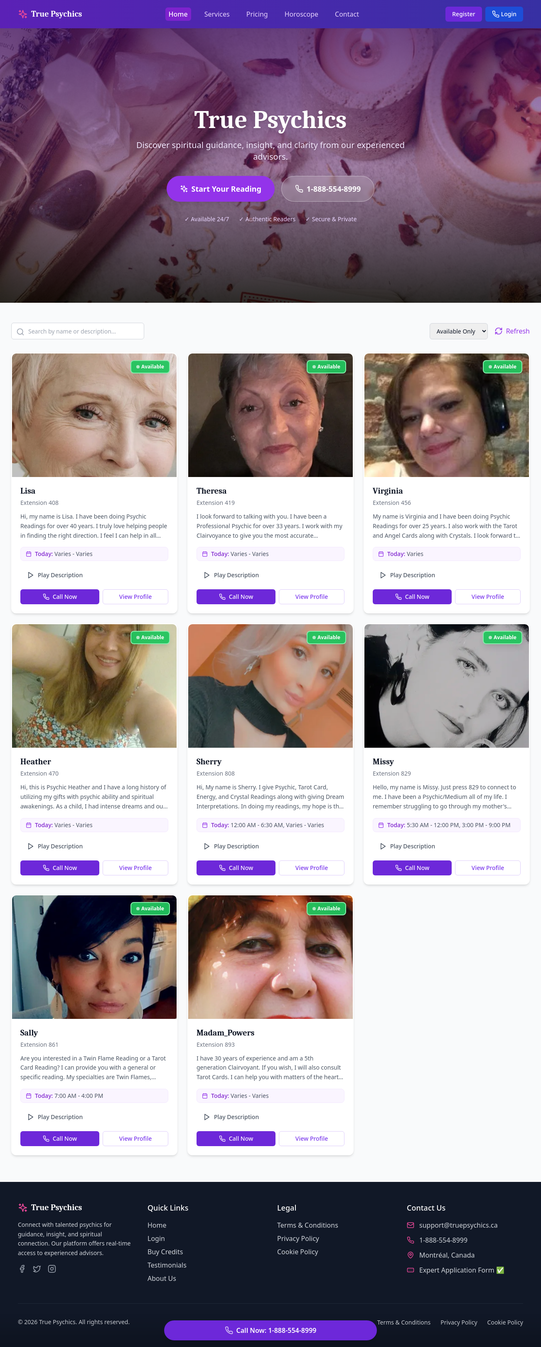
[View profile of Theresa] (270, 415)
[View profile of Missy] (446, 686)
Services (217, 14)
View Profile (135, 597)
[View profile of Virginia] (446, 415)
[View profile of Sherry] (270, 686)
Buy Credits (165, 1251)
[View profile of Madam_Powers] (270, 957)
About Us (162, 1278)
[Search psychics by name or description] (77, 331)
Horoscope (301, 14)
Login (504, 14)
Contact (347, 14)
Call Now (60, 597)
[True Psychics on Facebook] (22, 1269)
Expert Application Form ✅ (461, 1270)
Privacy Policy (298, 1238)
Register (463, 14)
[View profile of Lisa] (94, 415)
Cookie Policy (297, 1251)
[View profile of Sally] (94, 957)
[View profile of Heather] (94, 686)
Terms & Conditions (307, 1225)
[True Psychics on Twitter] (37, 1269)
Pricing (257, 14)
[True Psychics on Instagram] (52, 1269)
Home (178, 14)
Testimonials (167, 1265)
